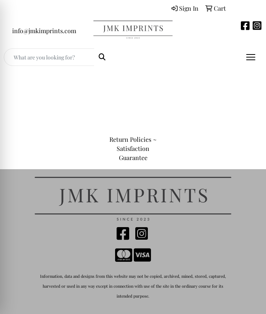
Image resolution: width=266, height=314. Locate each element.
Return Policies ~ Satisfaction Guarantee (133, 148)
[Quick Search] (49, 57)
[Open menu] (250, 57)
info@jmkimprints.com (44, 31)
